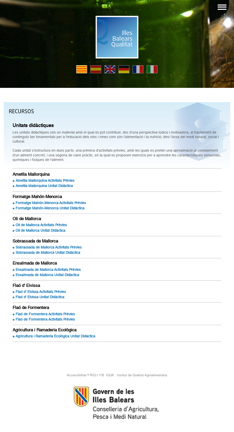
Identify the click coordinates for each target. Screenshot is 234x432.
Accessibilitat (76, 375)
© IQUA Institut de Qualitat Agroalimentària (134, 375)
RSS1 (94, 375)
